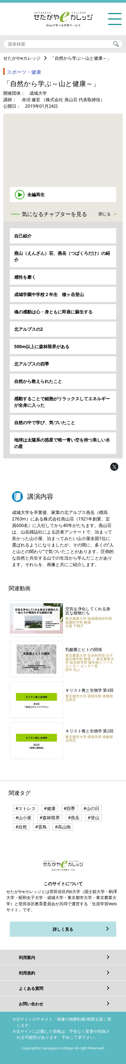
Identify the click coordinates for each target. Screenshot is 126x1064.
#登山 (93, 818)
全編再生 (36, 195)
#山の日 (91, 808)
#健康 (50, 808)
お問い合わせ (31, 1003)
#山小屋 (23, 818)
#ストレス (26, 808)
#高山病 (63, 827)
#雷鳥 (41, 827)
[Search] (63, 44)
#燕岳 (73, 818)
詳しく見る (63, 929)
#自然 (21, 827)
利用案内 (27, 957)
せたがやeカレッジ (22, 58)
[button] (109, 214)
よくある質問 (31, 988)
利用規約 (27, 973)
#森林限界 (50, 818)
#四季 (69, 808)
